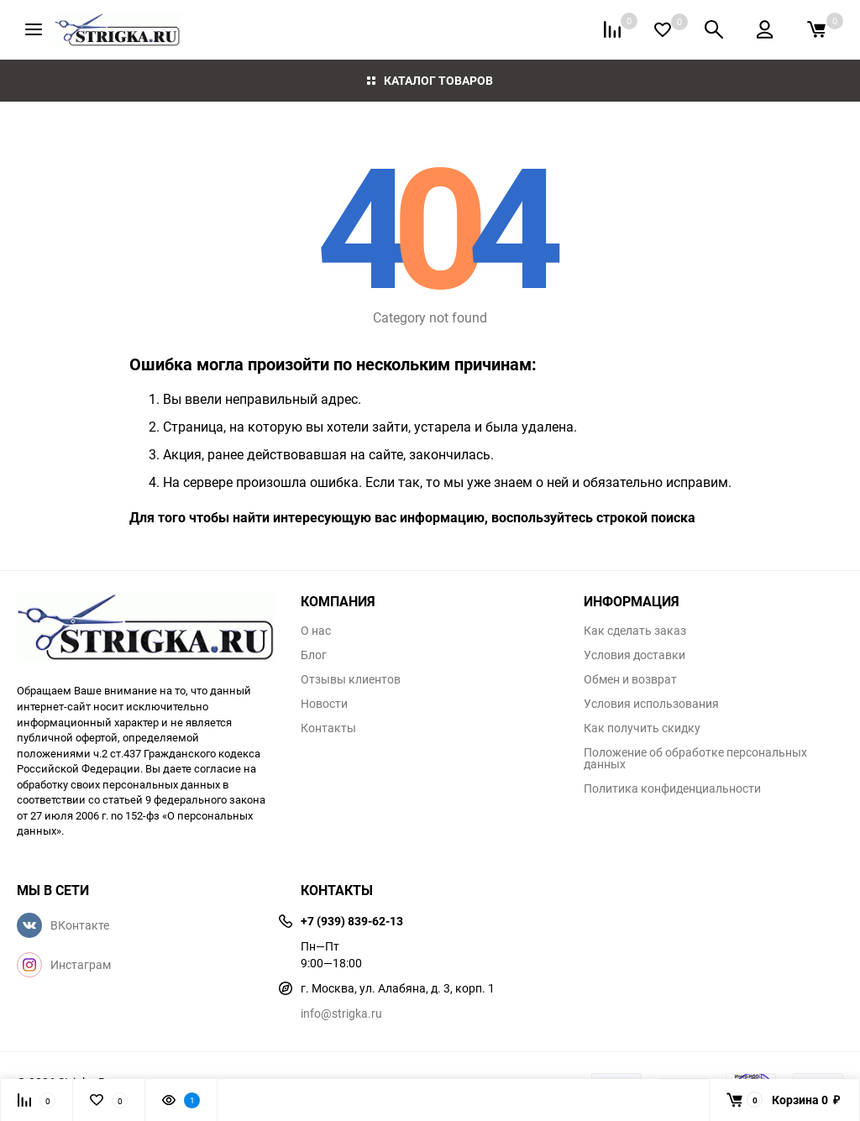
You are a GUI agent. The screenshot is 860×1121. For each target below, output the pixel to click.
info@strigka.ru (341, 1013)
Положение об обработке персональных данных (695, 758)
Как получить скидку (642, 728)
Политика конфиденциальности (672, 788)
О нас (316, 630)
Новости (324, 704)
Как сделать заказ (635, 630)
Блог (314, 655)
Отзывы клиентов (351, 679)
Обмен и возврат (630, 679)
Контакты (328, 728)
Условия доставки (634, 655)
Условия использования (651, 704)
